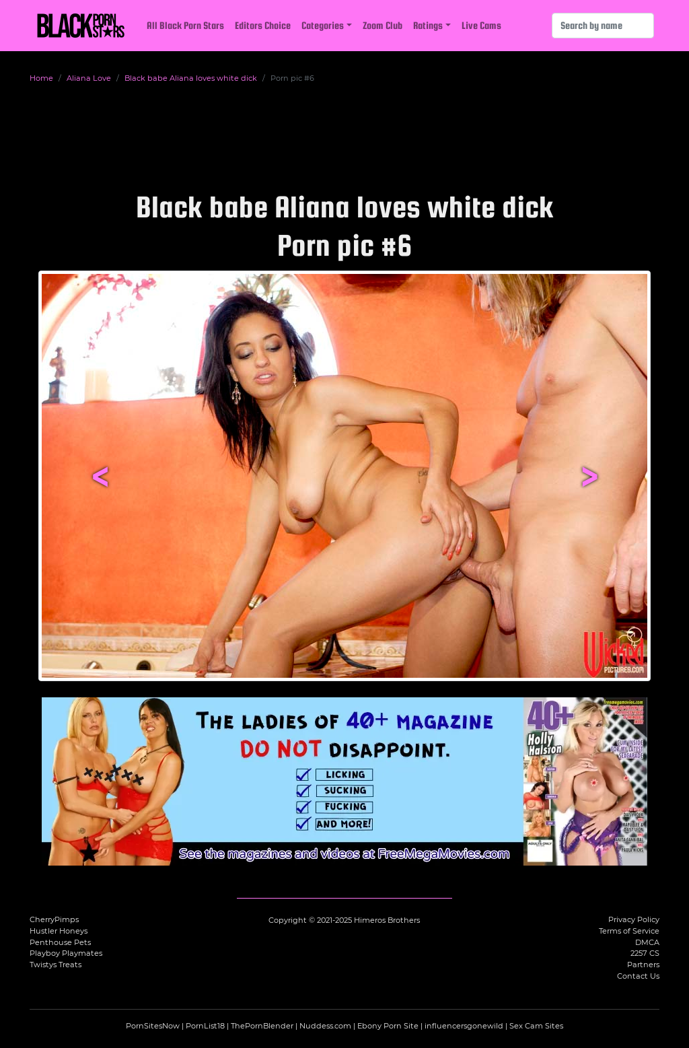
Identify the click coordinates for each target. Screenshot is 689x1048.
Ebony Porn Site (388, 1025)
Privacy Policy (633, 919)
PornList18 (205, 1025)
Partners (643, 964)
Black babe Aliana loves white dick (190, 78)
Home (41, 78)
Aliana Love (89, 78)
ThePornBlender (262, 1025)
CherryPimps (54, 919)
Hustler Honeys (58, 931)
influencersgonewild (464, 1025)
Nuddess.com (325, 1025)
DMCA (647, 942)
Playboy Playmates (66, 953)
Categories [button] (322, 25)
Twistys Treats (55, 964)
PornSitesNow (153, 1025)
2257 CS (644, 953)
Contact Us (638, 976)
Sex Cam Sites (536, 1025)
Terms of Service (629, 931)
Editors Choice (263, 25)
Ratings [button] (428, 25)
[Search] (603, 25)
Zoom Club (382, 25)
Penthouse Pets (60, 942)
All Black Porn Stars (185, 25)
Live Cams (481, 25)
